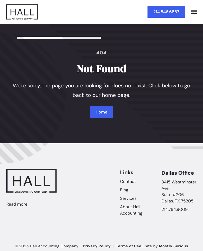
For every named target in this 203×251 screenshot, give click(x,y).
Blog (124, 190)
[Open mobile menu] (194, 12)
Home (101, 112)
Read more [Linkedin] (16, 204)
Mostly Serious (173, 246)
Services (128, 198)
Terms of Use (128, 246)
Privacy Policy (97, 246)
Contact (128, 181)
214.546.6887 (166, 12)
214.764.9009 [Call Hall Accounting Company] (175, 210)
